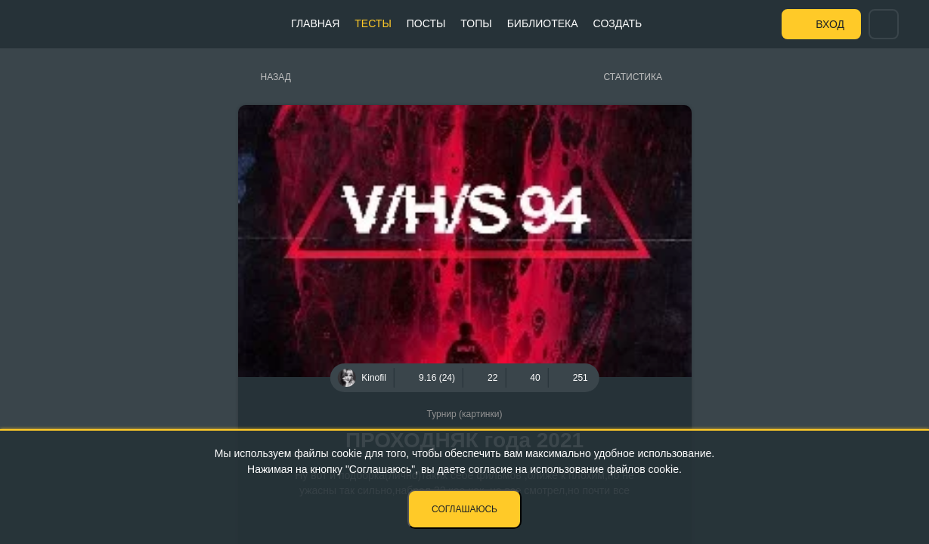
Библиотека (542, 23)
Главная (315, 23)
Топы (475, 23)
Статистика (633, 77)
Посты (426, 23)
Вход (830, 24)
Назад (276, 77)
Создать (618, 23)
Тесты (373, 23)
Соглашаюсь (464, 509)
